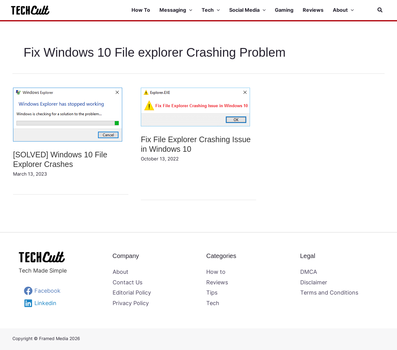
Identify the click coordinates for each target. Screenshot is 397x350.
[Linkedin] (40, 303)
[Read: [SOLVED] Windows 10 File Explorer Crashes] (67, 114)
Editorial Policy (132, 292)
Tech (212, 303)
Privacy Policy (131, 303)
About (120, 272)
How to (215, 272)
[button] (180, 10)
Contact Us (127, 282)
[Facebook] (42, 291)
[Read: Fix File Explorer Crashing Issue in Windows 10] (195, 106)
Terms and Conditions (329, 292)
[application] (189, 10)
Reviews (217, 282)
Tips (211, 292)
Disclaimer (313, 282)
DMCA (308, 272)
